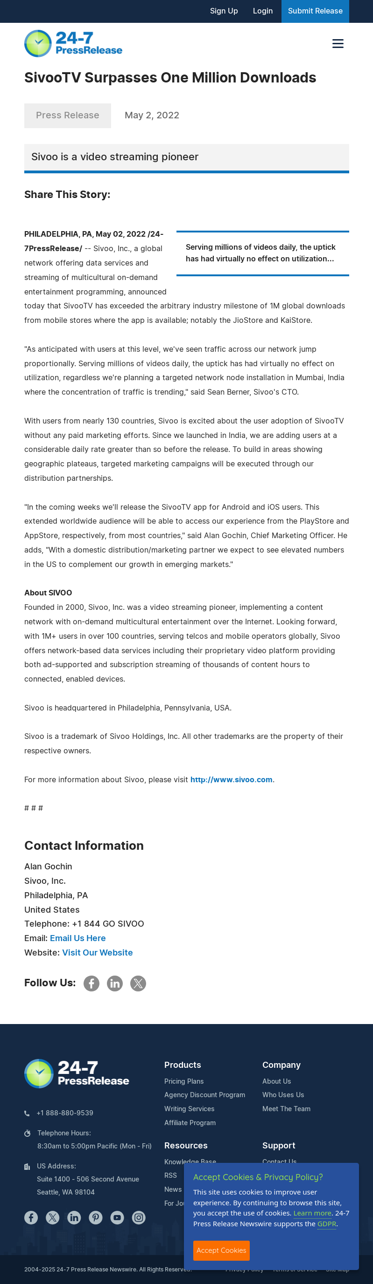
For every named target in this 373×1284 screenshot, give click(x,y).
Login (263, 11)
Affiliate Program (190, 1123)
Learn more (313, 1212)
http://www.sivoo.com (231, 780)
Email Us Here (78, 939)
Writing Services (189, 1109)
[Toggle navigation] (338, 43)
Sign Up (224, 11)
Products (182, 1065)
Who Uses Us (283, 1095)
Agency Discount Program (204, 1095)
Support (279, 1146)
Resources (186, 1146)
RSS (170, 1176)
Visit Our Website (97, 953)
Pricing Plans (184, 1082)
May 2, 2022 (152, 115)
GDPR (326, 1223)
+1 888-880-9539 (64, 1113)
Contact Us (279, 1162)
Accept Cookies (221, 1250)
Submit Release (315, 11)
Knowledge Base (190, 1162)
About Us (276, 1082)
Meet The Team (286, 1109)
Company (281, 1065)
